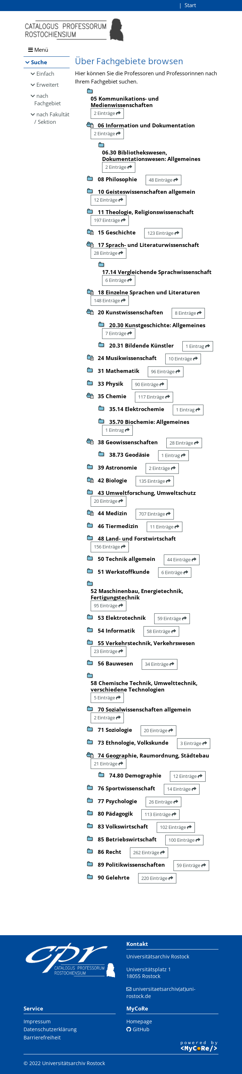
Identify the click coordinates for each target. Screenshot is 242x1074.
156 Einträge (110, 546)
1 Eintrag (198, 346)
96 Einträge (165, 371)
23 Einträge (108, 651)
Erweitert (47, 84)
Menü (38, 49)
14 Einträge (181, 789)
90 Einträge (149, 384)
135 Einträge (155, 481)
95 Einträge (108, 605)
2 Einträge (107, 113)
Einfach (45, 73)
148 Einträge (110, 300)
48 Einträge (163, 180)
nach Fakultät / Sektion (51, 118)
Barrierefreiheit (42, 1037)
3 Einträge (193, 743)
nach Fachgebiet (47, 99)
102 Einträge (176, 827)
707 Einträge (155, 514)
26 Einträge (163, 802)
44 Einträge (181, 559)
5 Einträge (107, 697)
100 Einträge (184, 840)
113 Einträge (160, 814)
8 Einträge (188, 313)
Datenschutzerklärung (50, 1029)
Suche (39, 62)
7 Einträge (118, 333)
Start (190, 5)
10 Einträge (183, 358)
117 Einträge (154, 397)
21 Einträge (108, 763)
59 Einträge (172, 618)
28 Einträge (108, 253)
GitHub (138, 1029)
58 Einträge (161, 631)
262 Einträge (149, 852)
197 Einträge (110, 220)
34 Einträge (159, 664)
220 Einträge (157, 878)
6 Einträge (118, 280)
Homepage (139, 1021)
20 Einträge (108, 501)
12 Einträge (108, 200)
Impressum (37, 1021)
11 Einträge (164, 526)
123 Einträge (163, 233)
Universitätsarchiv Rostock (157, 956)
